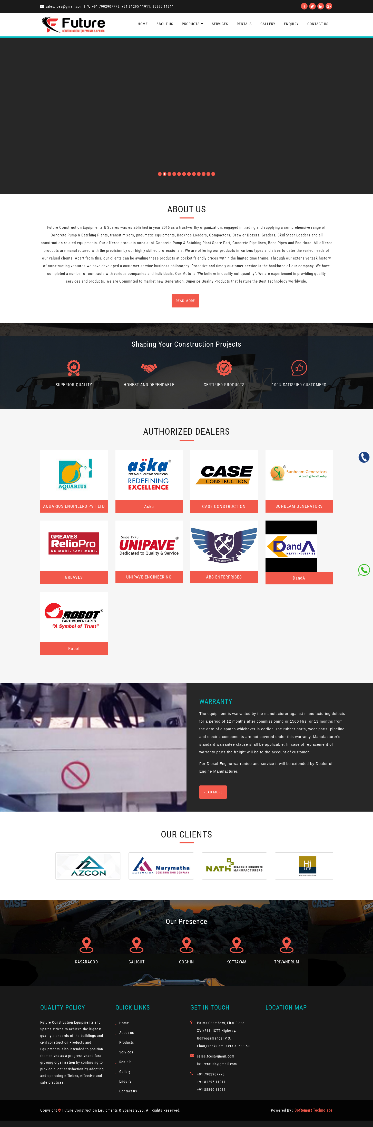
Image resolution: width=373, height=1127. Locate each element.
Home (143, 24)
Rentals (244, 24)
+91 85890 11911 (211, 1090)
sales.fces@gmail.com (61, 6)
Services (220, 24)
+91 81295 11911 (211, 1082)
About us (164, 24)
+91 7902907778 (211, 1074)
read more (185, 301)
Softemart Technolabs (314, 1110)
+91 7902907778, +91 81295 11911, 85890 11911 (130, 6)
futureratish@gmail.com (217, 1064)
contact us (317, 24)
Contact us (128, 1091)
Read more (213, 792)
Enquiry (291, 24)
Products (192, 24)
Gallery (267, 24)
